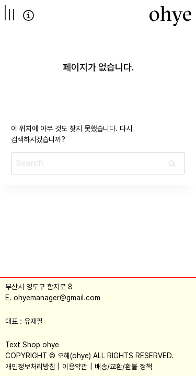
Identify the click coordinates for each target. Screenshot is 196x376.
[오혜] (170, 16)
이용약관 (74, 366)
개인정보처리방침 (30, 366)
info (28, 15)
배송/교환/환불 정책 (123, 366)
